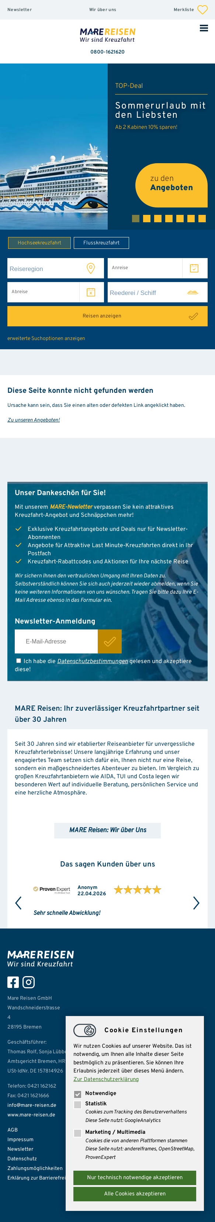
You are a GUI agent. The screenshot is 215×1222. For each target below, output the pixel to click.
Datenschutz (22, 1159)
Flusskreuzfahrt (96, 242)
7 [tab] (202, 218)
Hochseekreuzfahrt (34, 242)
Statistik (90, 1104)
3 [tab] (158, 218)
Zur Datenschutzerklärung (106, 1079)
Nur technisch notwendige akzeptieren (135, 1177)
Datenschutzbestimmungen (92, 661)
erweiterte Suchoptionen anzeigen (46, 339)
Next (196, 903)
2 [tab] (146, 218)
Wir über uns (103, 10)
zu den (171, 183)
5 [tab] (180, 218)
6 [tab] (191, 218)
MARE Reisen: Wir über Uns (107, 830)
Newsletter (19, 10)
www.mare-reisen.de (31, 1115)
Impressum (20, 1140)
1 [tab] (135, 218)
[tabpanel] (107, 146)
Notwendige (94, 1093)
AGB (12, 1130)
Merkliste (191, 9)
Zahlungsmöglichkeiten (35, 1169)
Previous (18, 903)
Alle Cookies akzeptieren (135, 1194)
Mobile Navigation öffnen (204, 27)
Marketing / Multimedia (109, 1132)
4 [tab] (169, 218)
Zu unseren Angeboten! (33, 420)
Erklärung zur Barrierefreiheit (41, 1178)
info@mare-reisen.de (31, 1105)
